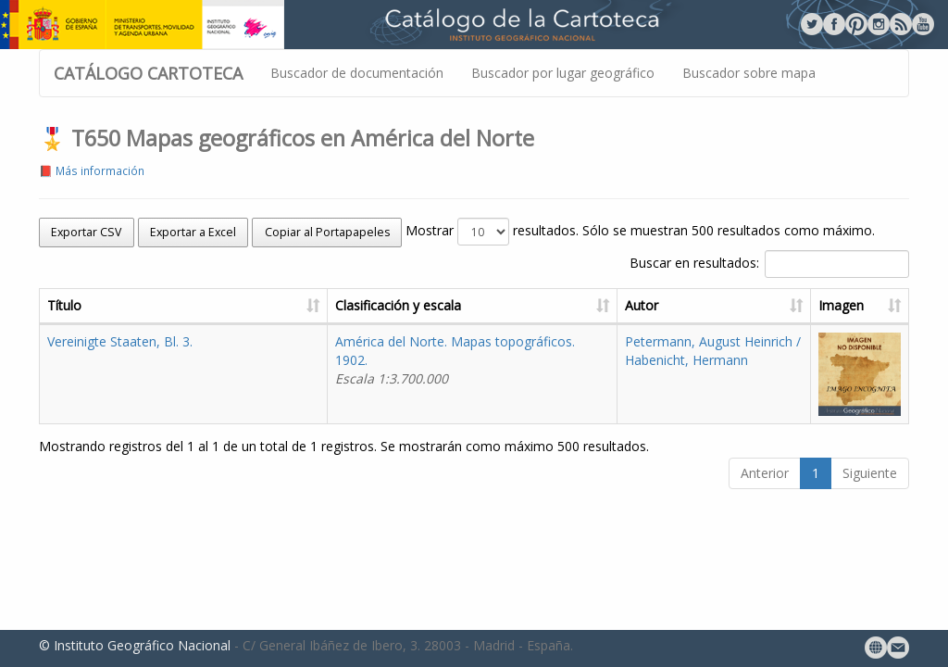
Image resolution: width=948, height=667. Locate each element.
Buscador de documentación (356, 73)
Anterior (765, 473)
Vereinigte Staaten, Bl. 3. (120, 341)
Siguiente (869, 473)
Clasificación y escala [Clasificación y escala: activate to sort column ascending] (398, 305)
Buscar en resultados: (769, 264)
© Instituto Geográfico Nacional (135, 645)
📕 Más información (91, 170)
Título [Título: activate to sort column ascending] (64, 305)
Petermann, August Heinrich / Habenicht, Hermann (713, 351)
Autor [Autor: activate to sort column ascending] (641, 305)
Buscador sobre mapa (749, 73)
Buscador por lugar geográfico (563, 73)
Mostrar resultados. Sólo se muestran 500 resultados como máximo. (640, 231)
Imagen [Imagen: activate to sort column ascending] (841, 305)
